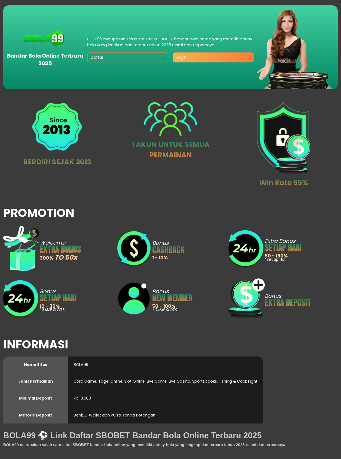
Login (181, 57)
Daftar (97, 57)
